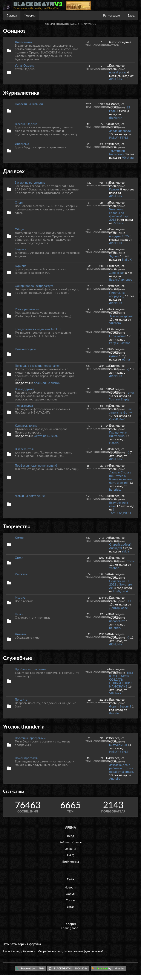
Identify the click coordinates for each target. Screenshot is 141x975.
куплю (113, 356)
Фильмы (20, 634)
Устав (70, 906)
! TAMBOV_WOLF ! (121, 511)
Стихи (19, 557)
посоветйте (117, 621)
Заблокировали (120, 130)
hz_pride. (115, 489)
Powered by (31, 968)
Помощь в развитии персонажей (37, 365)
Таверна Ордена (26, 124)
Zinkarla (118, 223)
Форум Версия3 (120, 706)
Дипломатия (23, 42)
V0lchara (128, 157)
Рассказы (21, 574)
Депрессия (116, 272)
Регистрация (112, 15)
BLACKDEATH (69, 968)
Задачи (114, 256)
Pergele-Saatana (119, 343)
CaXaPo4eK (117, 419)
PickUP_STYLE (118, 137)
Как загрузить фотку (120, 410)
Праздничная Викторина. (118, 434)
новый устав (117, 72)
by (109, 968)
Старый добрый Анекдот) (120, 546)
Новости (70, 887)
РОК (130, 601)
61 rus (126, 359)
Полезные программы (30, 738)
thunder (114, 713)
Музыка (20, 597)
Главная (11, 15)
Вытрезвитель (24, 449)
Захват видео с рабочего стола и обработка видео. (121, 768)
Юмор (19, 537)
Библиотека (70, 861)
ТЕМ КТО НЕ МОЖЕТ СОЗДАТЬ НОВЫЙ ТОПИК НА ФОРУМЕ (121, 679)
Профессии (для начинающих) (36, 465)
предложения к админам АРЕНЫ (38, 329)
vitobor (114, 568)
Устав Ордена (24, 65)
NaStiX (127, 259)
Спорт (19, 202)
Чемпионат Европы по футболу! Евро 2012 (119, 214)
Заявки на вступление (30, 182)
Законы (70, 848)
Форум (70, 894)
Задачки (20, 249)
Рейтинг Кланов (71, 842)
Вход (131, 15)
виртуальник (118, 745)
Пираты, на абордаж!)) (117, 294)
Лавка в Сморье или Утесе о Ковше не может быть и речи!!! (120, 477)
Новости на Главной (29, 104)
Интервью (22, 144)
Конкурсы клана (26, 425)
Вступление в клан (118, 504)
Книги (19, 614)
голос (131, 392)
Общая (20, 229)
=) (128, 369)
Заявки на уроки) (121, 316)
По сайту (21, 699)
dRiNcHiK (115, 79)
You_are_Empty (119, 399)
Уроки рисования (27, 309)
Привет (114, 189)
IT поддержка (24, 389)
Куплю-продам (25, 349)
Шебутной (120, 591)
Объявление (117, 336)
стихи (131, 561)
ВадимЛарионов (120, 279)
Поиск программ (26, 758)
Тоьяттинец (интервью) (117, 152)
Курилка (20, 266)
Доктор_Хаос (118, 608)
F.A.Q (70, 855)
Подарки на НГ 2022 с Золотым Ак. (120, 584)
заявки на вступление (30, 495)
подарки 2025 (119, 236)
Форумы (29, 15)
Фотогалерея (24, 405)
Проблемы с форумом (30, 669)
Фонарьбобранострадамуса (34, 285)
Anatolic (114, 778)
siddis (125, 551)
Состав (70, 900)
